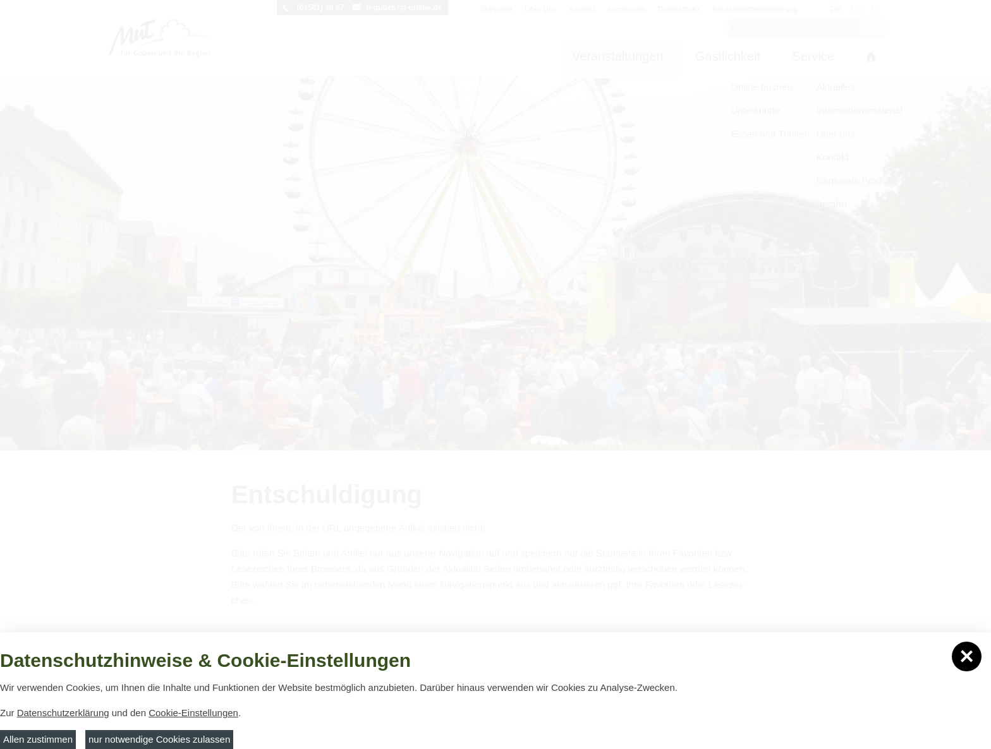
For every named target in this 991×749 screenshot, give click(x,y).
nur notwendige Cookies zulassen (159, 739)
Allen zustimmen (38, 739)
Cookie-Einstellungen (193, 712)
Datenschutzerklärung (63, 712)
